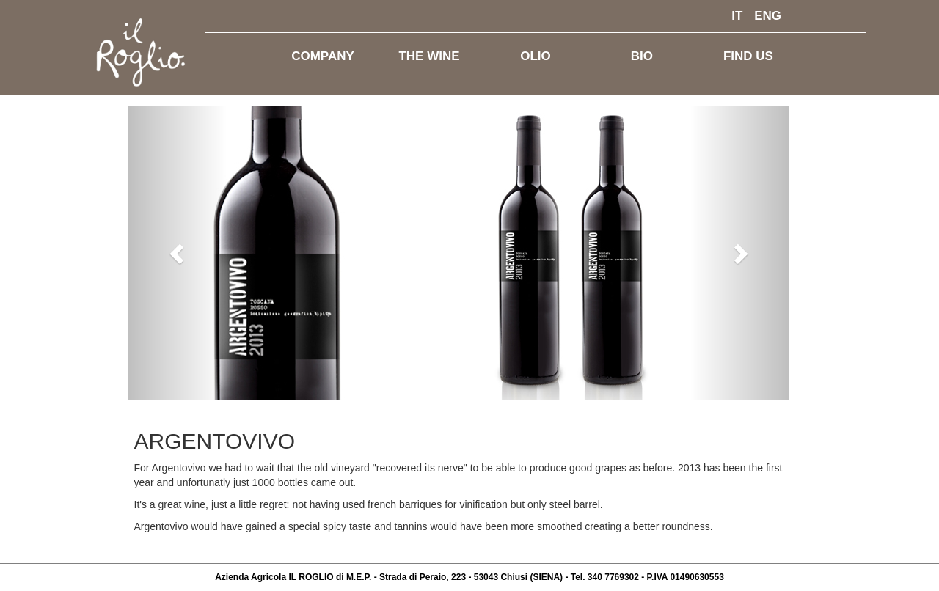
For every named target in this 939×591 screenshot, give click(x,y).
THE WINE (428, 56)
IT (736, 16)
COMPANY (322, 56)
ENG (767, 16)
